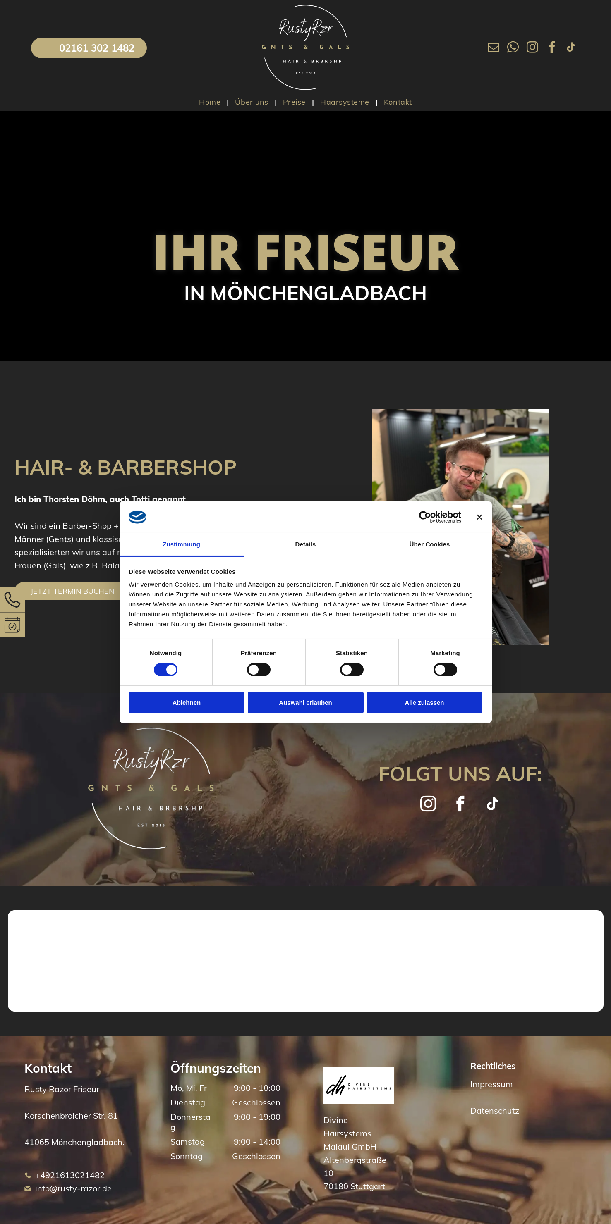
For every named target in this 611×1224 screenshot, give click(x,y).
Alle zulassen (424, 702)
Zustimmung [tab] (181, 544)
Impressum (491, 1084)
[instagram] (532, 48)
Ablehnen (187, 702)
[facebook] (552, 48)
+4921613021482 (70, 1175)
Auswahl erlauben (305, 702)
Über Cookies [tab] (430, 544)
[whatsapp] (513, 48)
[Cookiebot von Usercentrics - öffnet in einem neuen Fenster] (425, 517)
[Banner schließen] (479, 517)
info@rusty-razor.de (73, 1188)
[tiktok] (571, 48)
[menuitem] (211, 102)
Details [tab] (305, 544)
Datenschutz (494, 1110)
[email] (493, 48)
